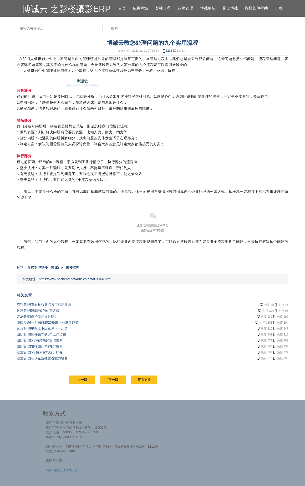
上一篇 (82, 379)
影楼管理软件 (38, 267)
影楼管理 (72, 267)
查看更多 (144, 379)
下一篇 (113, 379)
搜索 (114, 28)
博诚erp (57, 267)
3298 (167, 51)
